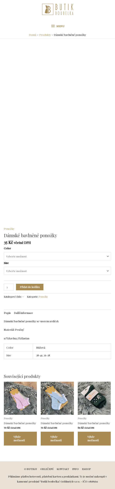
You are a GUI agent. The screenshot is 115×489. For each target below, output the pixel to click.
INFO (75, 469)
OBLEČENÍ (46, 469)
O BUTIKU (30, 469)
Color (7, 248)
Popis (7, 313)
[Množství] (9, 287)
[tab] (7, 312)
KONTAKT (63, 469)
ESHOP (86, 469)
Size (6, 263)
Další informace (23, 313)
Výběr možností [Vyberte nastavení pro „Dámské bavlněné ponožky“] (19, 438)
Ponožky (9, 228)
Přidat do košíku (30, 287)
